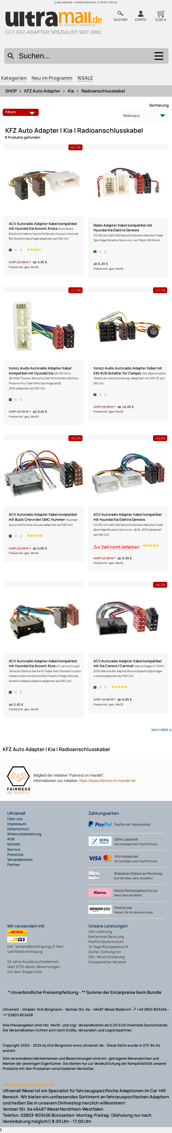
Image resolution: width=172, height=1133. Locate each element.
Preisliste (15, 854)
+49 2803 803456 (82, 2)
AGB (10, 839)
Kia (71, 91)
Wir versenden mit (26, 926)
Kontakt (14, 844)
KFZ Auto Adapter (42, 91)
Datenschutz (18, 828)
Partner (13, 864)
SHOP (11, 91)
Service (13, 849)
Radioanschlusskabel (103, 91)
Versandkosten (20, 859)
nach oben (159, 730)
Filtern (21, 112)
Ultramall (16, 813)
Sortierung (159, 105)
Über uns (14, 818)
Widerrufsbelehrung (24, 834)
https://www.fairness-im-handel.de (107, 781)
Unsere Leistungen (108, 926)
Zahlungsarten (103, 813)
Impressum (16, 823)
